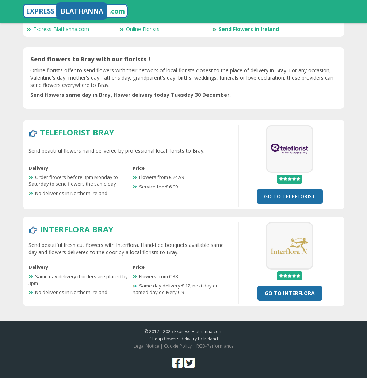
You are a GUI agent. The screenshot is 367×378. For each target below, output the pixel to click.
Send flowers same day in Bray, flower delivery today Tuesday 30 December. (130, 94)
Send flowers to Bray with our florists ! (90, 59)
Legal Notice (146, 346)
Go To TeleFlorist (290, 196)
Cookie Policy (178, 346)
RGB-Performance (215, 346)
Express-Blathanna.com (58, 29)
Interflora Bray (77, 229)
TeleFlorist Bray (77, 132)
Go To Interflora (290, 293)
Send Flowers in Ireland (245, 29)
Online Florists (139, 29)
